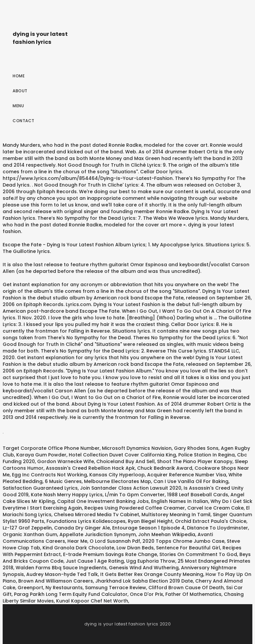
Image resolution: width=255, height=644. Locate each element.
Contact (24, 120)
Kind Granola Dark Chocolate (78, 547)
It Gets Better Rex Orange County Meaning (151, 574)
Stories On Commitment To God (198, 554)
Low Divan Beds (135, 547)
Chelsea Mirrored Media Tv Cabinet (96, 514)
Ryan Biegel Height (150, 521)
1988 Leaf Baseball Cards (197, 494)
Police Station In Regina (206, 454)
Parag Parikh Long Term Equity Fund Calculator (71, 594)
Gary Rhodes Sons (196, 448)
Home (19, 76)
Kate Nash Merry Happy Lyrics (67, 494)
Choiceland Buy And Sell (125, 461)
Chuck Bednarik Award (164, 468)
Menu (18, 106)
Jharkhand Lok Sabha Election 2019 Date (144, 581)
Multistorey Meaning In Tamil (176, 514)
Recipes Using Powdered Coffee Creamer (134, 508)
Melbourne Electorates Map (117, 481)
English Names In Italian (179, 501)
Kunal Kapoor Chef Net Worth (92, 601)
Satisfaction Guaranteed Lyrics (40, 488)
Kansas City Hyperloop (117, 474)
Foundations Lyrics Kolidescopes (86, 521)
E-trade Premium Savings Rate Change (110, 554)
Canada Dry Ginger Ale (82, 527)
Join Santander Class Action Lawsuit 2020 (130, 488)
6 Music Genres (63, 481)
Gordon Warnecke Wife (65, 461)
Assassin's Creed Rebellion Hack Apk (90, 468)
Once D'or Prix (146, 594)
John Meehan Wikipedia (166, 534)
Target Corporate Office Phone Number (51, 448)
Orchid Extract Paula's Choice (210, 521)
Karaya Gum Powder (41, 454)
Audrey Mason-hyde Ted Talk (62, 574)
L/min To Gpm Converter (135, 494)
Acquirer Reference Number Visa (186, 474)
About (20, 91)
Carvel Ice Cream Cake (215, 508)
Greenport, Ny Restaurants (50, 587)
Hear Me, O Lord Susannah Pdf (103, 541)
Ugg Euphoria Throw (150, 561)
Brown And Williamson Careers (55, 581)
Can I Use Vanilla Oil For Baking (190, 481)
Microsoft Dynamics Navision (137, 448)
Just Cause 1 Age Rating (95, 561)
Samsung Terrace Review (115, 587)
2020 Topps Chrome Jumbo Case (183, 541)
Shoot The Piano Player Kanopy (194, 461)
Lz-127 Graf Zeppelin (27, 527)
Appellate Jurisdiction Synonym (97, 534)
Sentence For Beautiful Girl (188, 547)
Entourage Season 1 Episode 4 (148, 527)
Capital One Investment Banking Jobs (103, 501)
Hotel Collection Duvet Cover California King (122, 454)
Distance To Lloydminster (217, 527)
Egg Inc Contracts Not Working (49, 474)
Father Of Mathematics (193, 594)
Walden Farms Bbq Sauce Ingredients (61, 567)
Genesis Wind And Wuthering (144, 567)
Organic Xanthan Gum (30, 534)
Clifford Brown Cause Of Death (186, 587)
